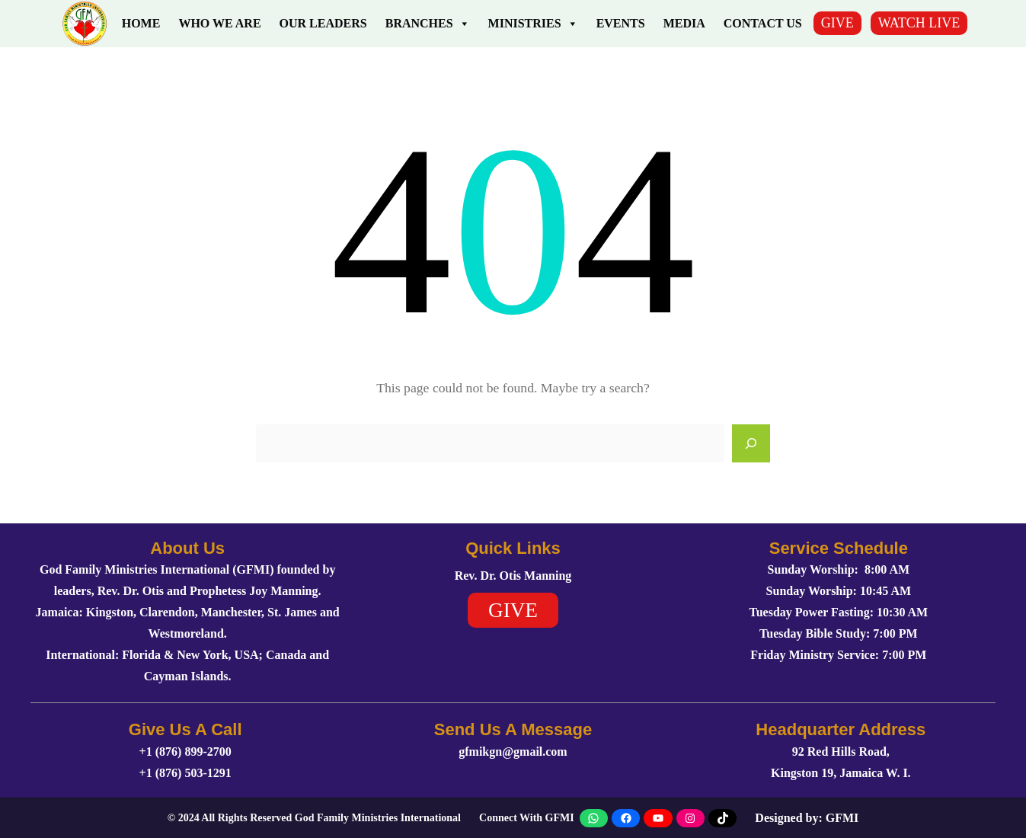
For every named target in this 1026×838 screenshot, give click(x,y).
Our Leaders (323, 23)
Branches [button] (427, 23)
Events (620, 23)
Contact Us (763, 23)
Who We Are (219, 23)
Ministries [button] (533, 23)
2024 (189, 818)
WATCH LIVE (919, 22)
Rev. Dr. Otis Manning (513, 575)
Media (684, 23)
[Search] (751, 443)
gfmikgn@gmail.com (513, 751)
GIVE (837, 22)
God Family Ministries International (378, 818)
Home (141, 23)
